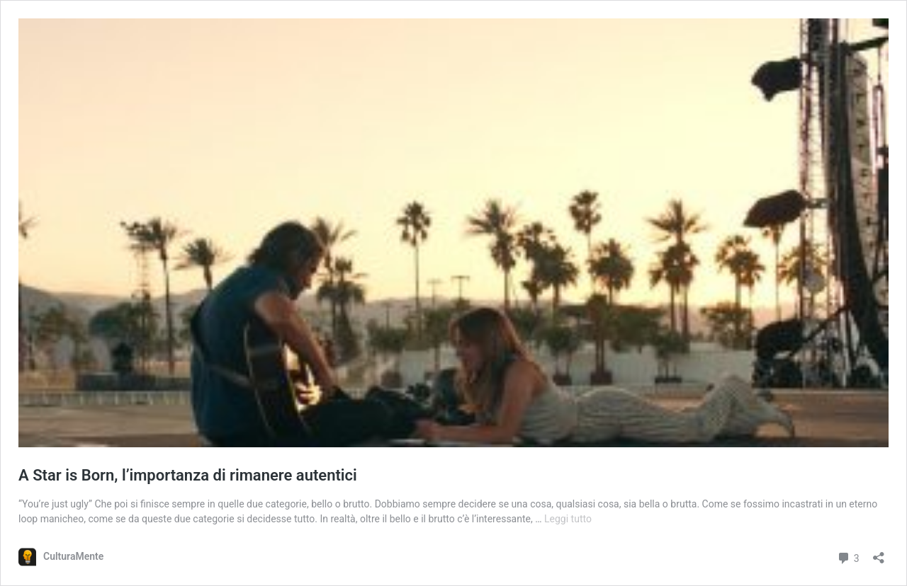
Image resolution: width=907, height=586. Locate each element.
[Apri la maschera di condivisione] (879, 553)
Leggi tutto (568, 518)
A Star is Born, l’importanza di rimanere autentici (187, 475)
